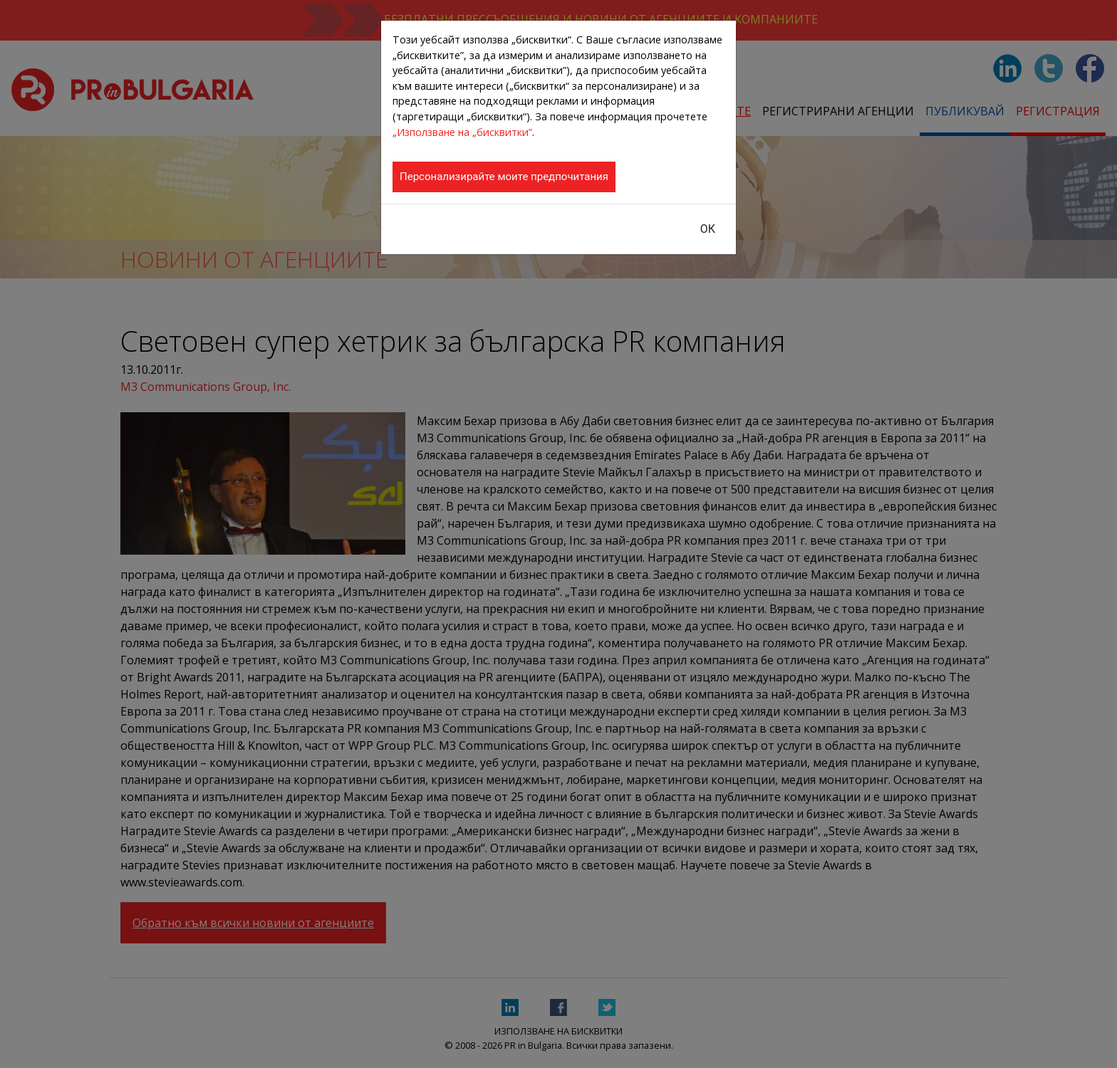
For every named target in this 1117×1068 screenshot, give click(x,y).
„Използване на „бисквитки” (462, 132)
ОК (707, 229)
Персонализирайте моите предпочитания (504, 176)
